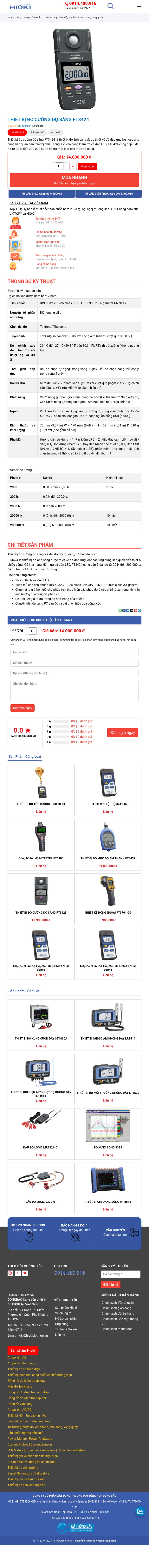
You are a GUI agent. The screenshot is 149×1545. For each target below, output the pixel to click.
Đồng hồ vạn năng (20, 1404)
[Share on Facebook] (124, 610)
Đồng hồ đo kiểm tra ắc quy (26, 1381)
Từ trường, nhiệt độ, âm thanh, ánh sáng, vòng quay (43, 1427)
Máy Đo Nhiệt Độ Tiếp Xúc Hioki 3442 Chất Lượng (41, 968)
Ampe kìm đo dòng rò (22, 1363)
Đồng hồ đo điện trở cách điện (28, 1392)
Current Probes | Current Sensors (30, 1444)
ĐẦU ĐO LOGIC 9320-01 (41, 1202)
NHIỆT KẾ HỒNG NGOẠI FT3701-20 (108, 912)
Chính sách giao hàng (116, 1308)
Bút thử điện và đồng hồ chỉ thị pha (31, 1462)
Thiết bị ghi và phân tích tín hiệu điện (33, 1456)
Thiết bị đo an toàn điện (24, 1369)
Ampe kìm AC (17, 1357)
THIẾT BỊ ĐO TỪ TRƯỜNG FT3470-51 (41, 804)
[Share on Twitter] (128, 610)
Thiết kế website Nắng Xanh (101, 1540)
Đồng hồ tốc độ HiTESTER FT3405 (41, 858)
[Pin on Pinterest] (136, 610)
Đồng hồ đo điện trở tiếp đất (27, 1398)
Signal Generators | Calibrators (28, 1473)
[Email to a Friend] (132, 610)
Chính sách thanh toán (117, 1329)
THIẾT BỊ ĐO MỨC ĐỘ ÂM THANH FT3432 (108, 858)
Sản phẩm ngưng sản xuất (25, 1433)
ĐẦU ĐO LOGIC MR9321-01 (41, 1147)
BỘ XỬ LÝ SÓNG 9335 (108, 1147)
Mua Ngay (88, 166)
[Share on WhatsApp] (120, 610)
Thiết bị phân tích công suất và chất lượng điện (40, 1375)
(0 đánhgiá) (25, 126)
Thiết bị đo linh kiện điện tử (26, 1485)
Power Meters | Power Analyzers (30, 1439)
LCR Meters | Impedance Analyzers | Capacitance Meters (46, 1450)
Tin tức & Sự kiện (66, 1329)
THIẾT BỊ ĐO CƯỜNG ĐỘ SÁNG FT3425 (41, 912)
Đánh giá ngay (123, 732)
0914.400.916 (82, 3)
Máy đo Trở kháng (20, 1386)
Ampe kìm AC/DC (20, 1410)
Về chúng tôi (63, 1313)
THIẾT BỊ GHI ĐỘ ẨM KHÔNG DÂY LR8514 (108, 1038)
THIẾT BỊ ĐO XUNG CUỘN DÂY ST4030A (41, 1038)
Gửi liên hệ (110, 1284)
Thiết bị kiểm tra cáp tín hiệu (27, 1415)
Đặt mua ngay (22, 708)
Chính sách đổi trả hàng (118, 1313)
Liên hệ (60, 1335)
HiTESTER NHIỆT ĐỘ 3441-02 (107, 804)
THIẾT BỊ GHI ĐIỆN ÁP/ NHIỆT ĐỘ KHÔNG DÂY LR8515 (41, 1094)
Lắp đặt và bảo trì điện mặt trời (29, 1421)
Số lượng (16, 630)
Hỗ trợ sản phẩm (66, 1318)
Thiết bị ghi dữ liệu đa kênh (26, 1479)
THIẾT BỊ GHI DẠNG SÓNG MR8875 (108, 1202)
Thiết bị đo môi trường (23, 1467)
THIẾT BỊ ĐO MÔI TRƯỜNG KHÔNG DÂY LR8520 (108, 1093)
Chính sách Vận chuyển (118, 1303)
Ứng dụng (61, 1324)
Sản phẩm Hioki (66, 1308)
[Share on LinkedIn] (139, 610)
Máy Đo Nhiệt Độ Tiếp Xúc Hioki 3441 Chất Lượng (108, 968)
